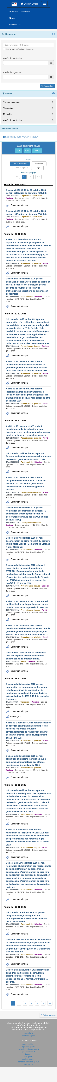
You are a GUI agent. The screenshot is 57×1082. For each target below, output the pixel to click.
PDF (18, 151)
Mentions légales (28, 1036)
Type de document (11, 102)
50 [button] (31, 177)
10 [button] (17, 177)
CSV (27, 151)
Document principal (19, 205)
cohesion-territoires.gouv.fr (28, 1062)
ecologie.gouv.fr (28, 1059)
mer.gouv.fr (28, 1064)
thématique (39, 163)
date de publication (19, 163)
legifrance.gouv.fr (28, 1047)
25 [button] (24, 177)
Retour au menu (48, 1015)
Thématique (8, 108)
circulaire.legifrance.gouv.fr (28, 1049)
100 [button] (38, 177)
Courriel (37, 151)
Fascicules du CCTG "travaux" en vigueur (20, 137)
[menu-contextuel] (4, 49)
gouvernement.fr (28, 1052)
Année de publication (12, 120)
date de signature (22, 168)
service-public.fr (28, 1044)
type (38, 168)
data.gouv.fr (28, 1057)
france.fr (28, 1054)
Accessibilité (28, 1033)
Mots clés (7, 114)
